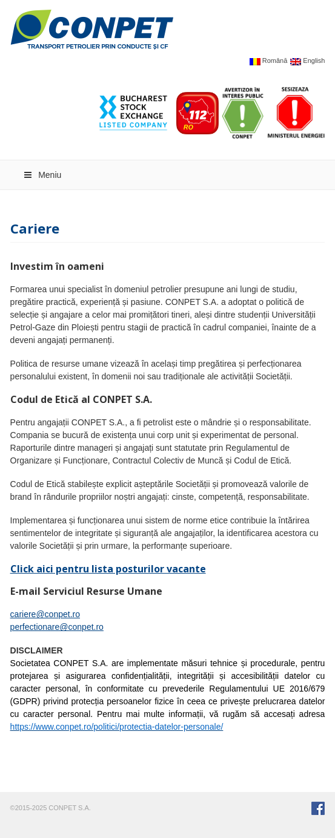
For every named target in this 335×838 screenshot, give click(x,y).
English (307, 61)
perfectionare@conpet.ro (57, 627)
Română (269, 61)
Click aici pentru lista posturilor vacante (108, 568)
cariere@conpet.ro (45, 614)
